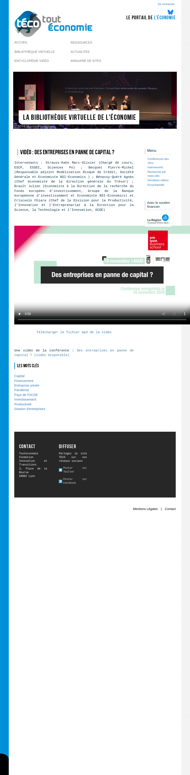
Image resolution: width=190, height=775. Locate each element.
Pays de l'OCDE (26, 395)
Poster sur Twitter (75, 470)
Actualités (80, 52)
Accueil (21, 42)
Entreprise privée (26, 385)
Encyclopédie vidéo (31, 61)
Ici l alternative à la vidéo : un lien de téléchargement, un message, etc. (102, 275)
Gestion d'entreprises (29, 409)
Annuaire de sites (86, 61)
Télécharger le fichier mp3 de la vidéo (74, 332)
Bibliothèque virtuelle (34, 52)
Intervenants (155, 167)
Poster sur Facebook (75, 481)
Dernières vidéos (158, 180)
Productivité (22, 404)
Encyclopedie (156, 184)
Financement (23, 381)
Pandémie (21, 390)
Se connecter (166, 4)
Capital (19, 376)
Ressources (81, 42)
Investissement (25, 399)
